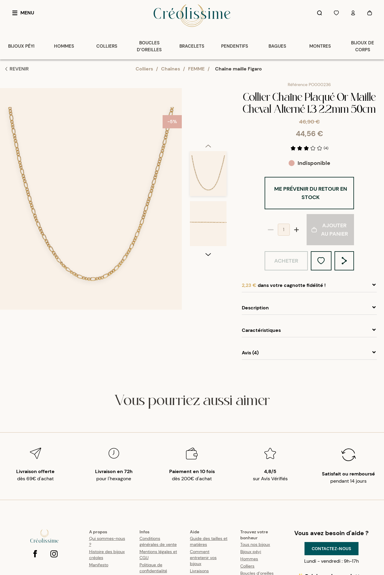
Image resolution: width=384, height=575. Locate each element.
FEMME (196, 69)
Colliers (144, 69)
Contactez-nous (331, 548)
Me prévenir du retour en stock (310, 193)
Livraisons (199, 571)
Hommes (249, 559)
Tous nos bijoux (255, 544)
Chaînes (170, 69)
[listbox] (208, 201)
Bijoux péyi (250, 551)
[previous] (208, 95)
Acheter (286, 260)
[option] (208, 126)
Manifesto (98, 565)
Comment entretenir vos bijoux (203, 557)
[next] (208, 305)
